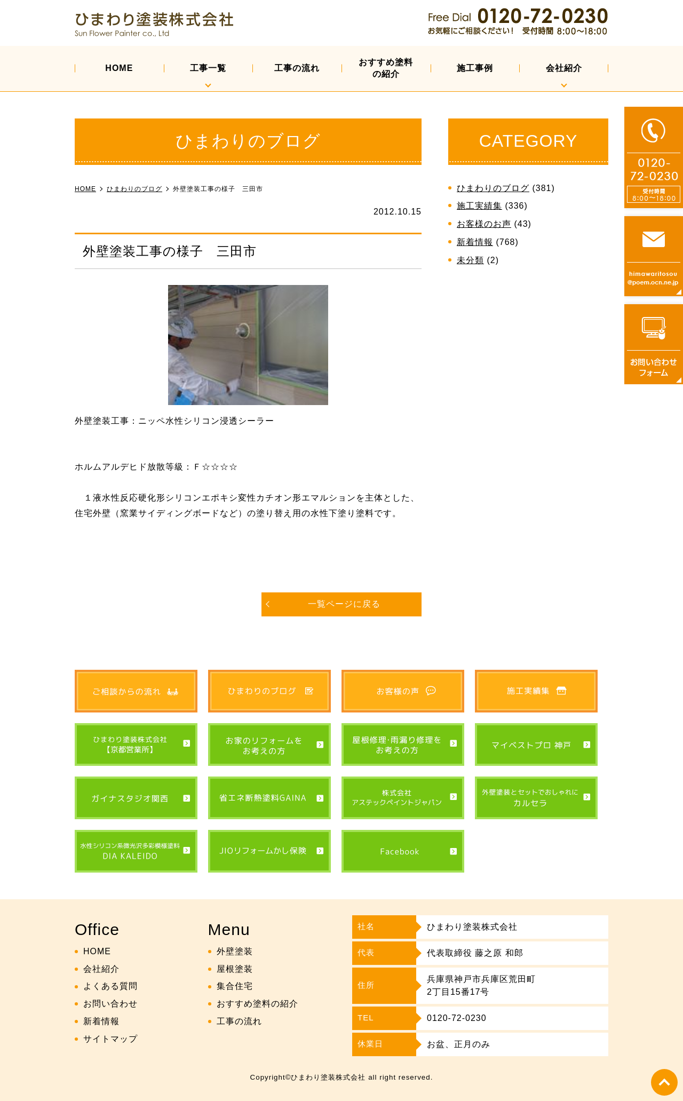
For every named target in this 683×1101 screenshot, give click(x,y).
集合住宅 (235, 986)
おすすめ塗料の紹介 (386, 68)
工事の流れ (297, 68)
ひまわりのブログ (493, 188)
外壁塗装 (235, 951)
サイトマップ (110, 1038)
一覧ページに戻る (344, 603)
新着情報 (475, 242)
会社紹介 (564, 68)
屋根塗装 (235, 968)
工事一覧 (208, 68)
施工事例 (475, 68)
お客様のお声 (484, 223)
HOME (119, 68)
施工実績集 (479, 205)
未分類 (470, 260)
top (664, 1082)
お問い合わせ (110, 1003)
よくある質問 (110, 986)
